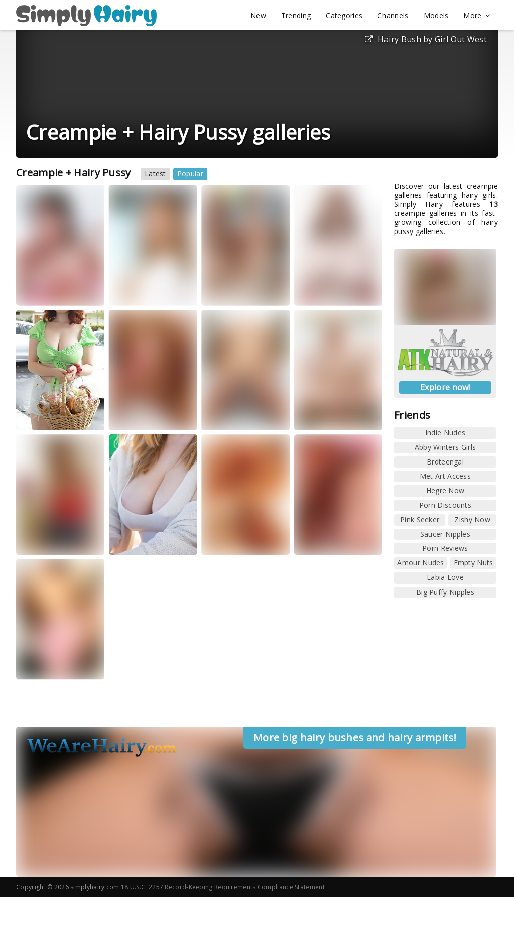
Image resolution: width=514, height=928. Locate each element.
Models (436, 15)
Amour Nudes (420, 562)
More (476, 16)
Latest (155, 173)
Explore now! (445, 387)
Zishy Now (472, 519)
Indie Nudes (445, 432)
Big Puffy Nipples (445, 592)
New (258, 15)
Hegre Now (445, 490)
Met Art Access (445, 476)
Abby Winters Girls (445, 447)
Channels (392, 15)
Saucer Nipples (445, 534)
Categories (344, 15)
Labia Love (445, 577)
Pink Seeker (419, 519)
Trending (296, 15)
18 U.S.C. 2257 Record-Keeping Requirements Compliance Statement (223, 887)
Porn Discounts (445, 505)
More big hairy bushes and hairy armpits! (354, 737)
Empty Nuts (473, 562)
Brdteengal (445, 462)
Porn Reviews (445, 548)
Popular (190, 173)
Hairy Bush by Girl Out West (426, 39)
